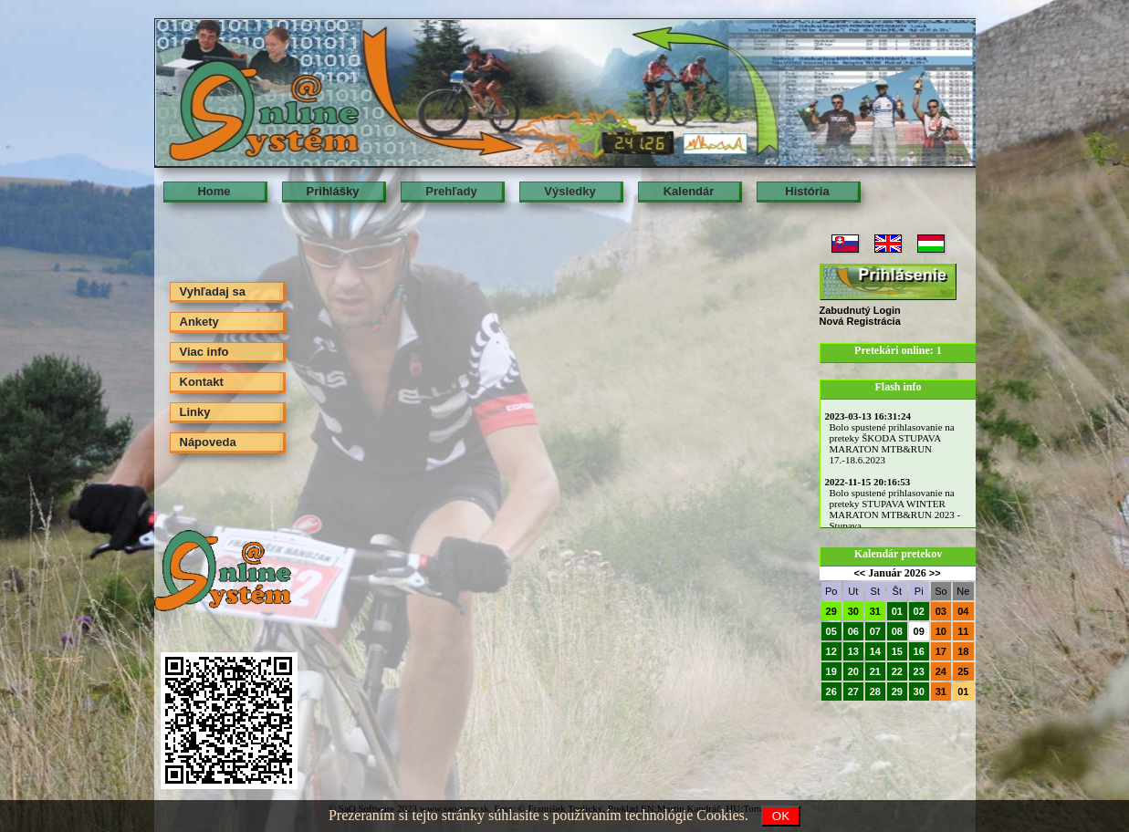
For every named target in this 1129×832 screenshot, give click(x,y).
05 (831, 631)
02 (919, 611)
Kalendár (689, 191)
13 (853, 651)
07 (875, 631)
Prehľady (450, 191)
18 (962, 651)
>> (935, 572)
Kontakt (202, 382)
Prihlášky (333, 191)
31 (875, 611)
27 (853, 691)
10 (941, 631)
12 (831, 651)
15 (897, 651)
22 (897, 671)
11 (962, 631)
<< (859, 572)
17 (941, 651)
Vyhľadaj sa (213, 291)
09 (919, 631)
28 (875, 691)
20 (853, 671)
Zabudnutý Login (860, 310)
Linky (195, 412)
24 (941, 671)
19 (831, 671)
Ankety (199, 321)
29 (831, 611)
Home (213, 191)
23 (919, 671)
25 (962, 671)
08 (897, 631)
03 (941, 611)
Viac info (204, 352)
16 (919, 651)
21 (875, 671)
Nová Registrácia (860, 321)
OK (780, 816)
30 (853, 611)
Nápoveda (208, 442)
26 (831, 691)
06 (853, 631)
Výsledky (569, 191)
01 (897, 611)
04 (962, 611)
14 (875, 651)
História (807, 191)
